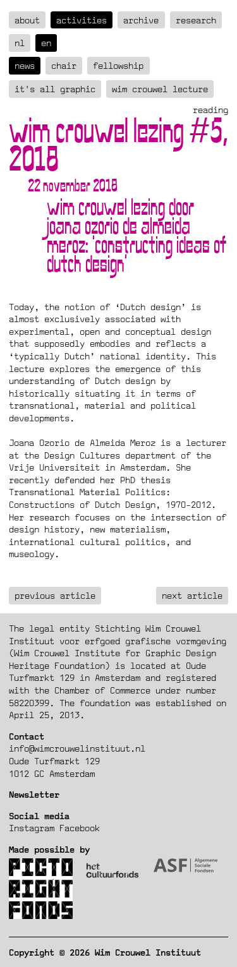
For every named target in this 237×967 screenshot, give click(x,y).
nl (20, 42)
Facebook (79, 827)
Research (196, 20)
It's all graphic (55, 88)
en (46, 42)
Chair (63, 65)
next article (192, 595)
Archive (141, 20)
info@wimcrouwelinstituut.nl (77, 748)
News (25, 65)
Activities (81, 20)
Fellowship (118, 65)
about (27, 20)
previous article (55, 595)
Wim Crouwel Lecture (160, 88)
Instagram (31, 827)
